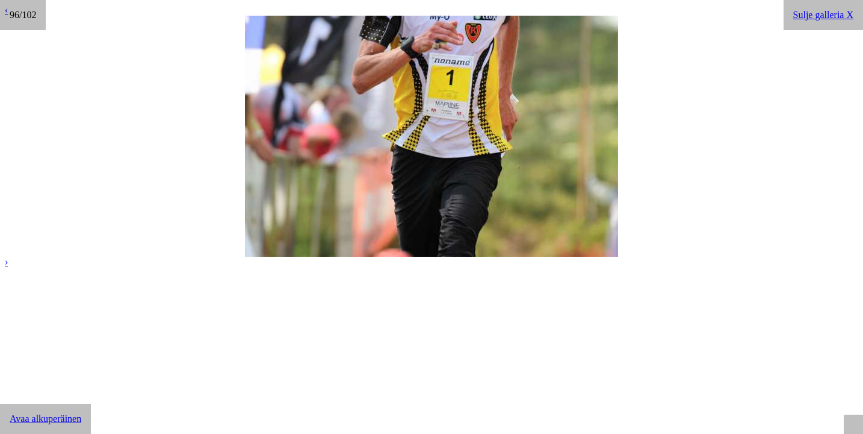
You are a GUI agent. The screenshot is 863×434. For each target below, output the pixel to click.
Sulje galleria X (823, 15)
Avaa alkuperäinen (45, 419)
